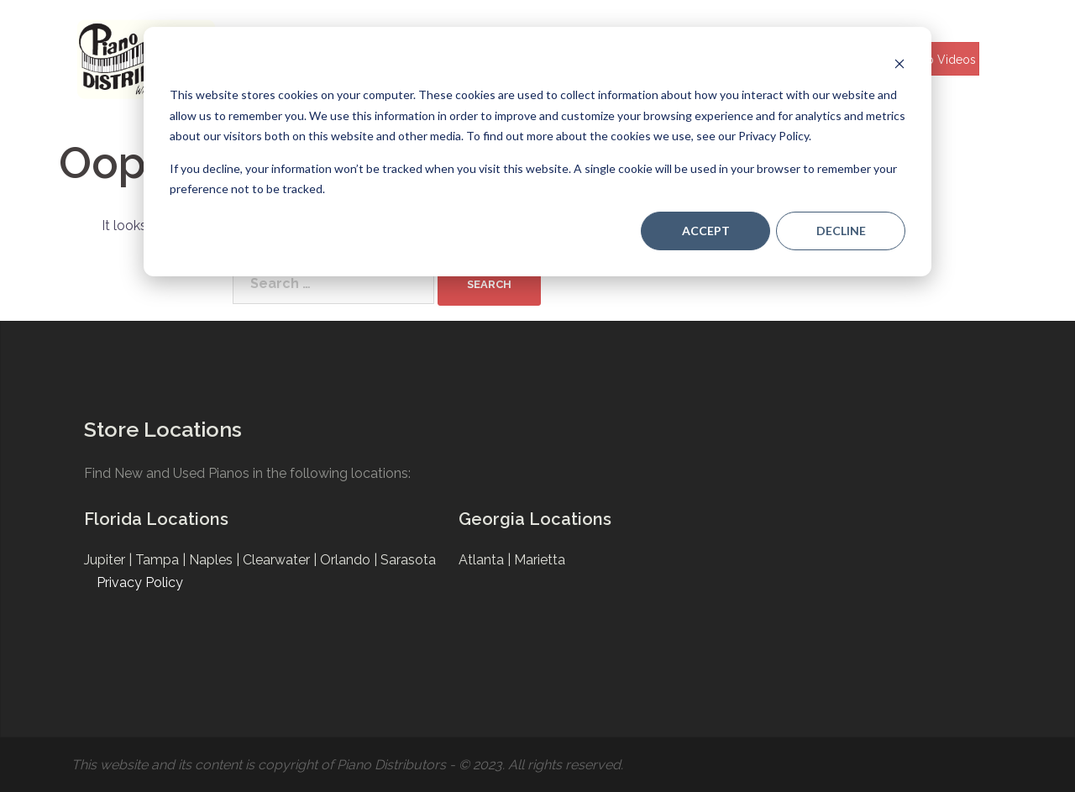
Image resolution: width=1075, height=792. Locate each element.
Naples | (216, 560)
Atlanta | (486, 560)
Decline (841, 230)
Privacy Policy (140, 582)
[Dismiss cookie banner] (899, 63)
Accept (706, 230)
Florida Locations (156, 519)
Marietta (539, 560)
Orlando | (350, 560)
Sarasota (408, 560)
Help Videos (942, 59)
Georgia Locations (535, 519)
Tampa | (162, 560)
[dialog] (537, 151)
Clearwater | (281, 560)
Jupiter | (109, 560)
